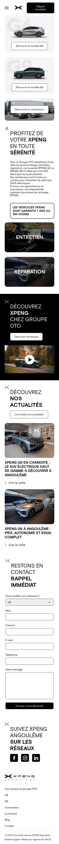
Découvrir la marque (26, 336)
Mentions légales (12, 839)
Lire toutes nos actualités (29, 414)
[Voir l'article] (29, 454)
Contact (9, 825)
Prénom (29, 629)
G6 (6, 795)
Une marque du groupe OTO (21, 788)
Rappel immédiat (40, 8)
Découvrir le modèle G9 (29, 87)
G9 (6, 801)
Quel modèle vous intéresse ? (29, 600)
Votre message (29, 683)
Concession (12, 807)
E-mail (29, 644)
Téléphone (29, 659)
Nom (29, 614)
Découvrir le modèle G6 (29, 45)
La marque (11, 813)
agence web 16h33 (42, 839)
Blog (7, 819)
